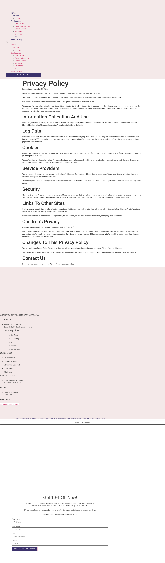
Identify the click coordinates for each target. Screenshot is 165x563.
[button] (52, 42)
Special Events (20, 29)
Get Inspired (16, 21)
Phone (14, 541)
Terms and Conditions (87, 418)
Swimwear (19, 34)
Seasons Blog (16, 39)
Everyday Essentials (22, 26)
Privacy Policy (100, 418)
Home (13, 13)
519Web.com (52, 418)
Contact (14, 37)
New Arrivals (19, 24)
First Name (16, 519)
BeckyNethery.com (73, 418)
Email (14, 533)
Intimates (18, 31)
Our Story (15, 16)
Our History (19, 18)
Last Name (16, 526)
